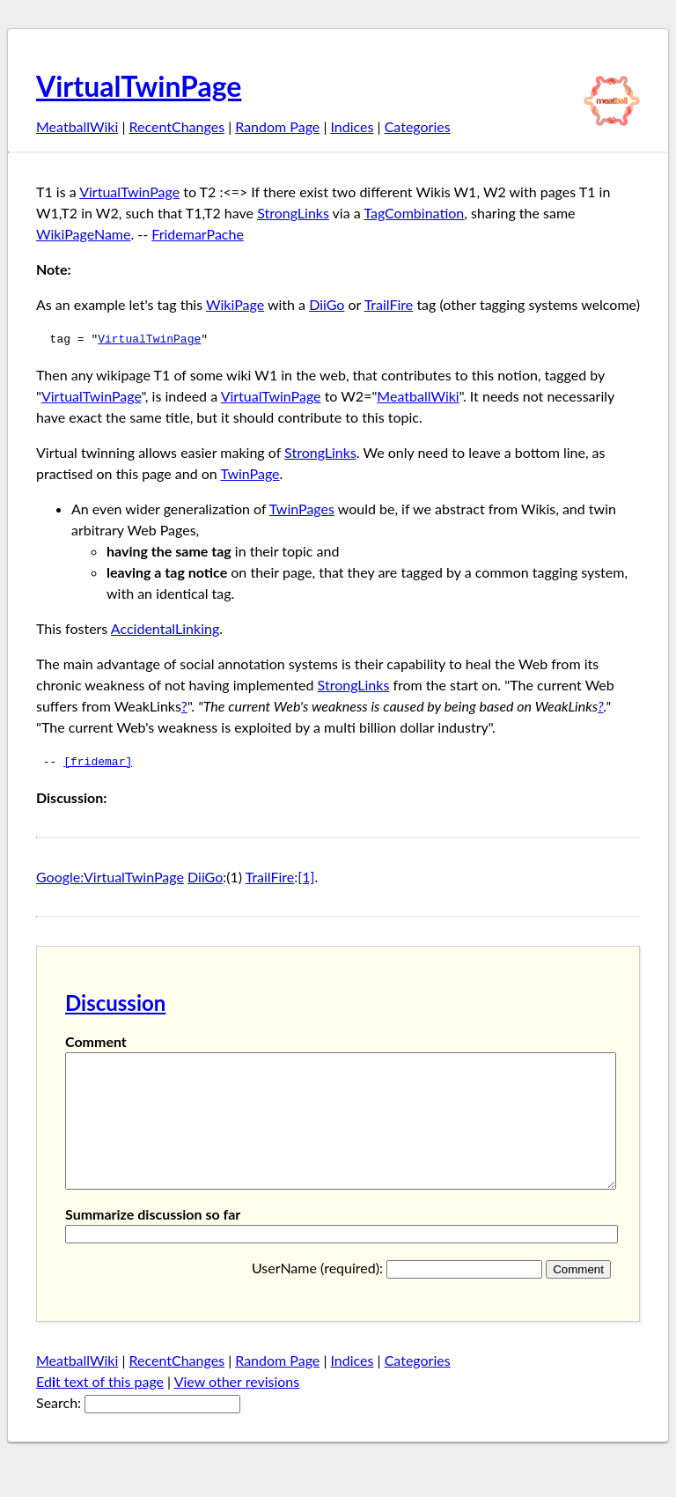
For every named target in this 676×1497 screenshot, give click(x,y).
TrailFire (389, 304)
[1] (306, 876)
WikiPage (235, 304)
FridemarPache (197, 233)
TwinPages (301, 508)
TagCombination (414, 212)
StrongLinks (293, 212)
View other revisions (237, 1407)
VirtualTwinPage (138, 86)
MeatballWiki (77, 126)
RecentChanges (177, 126)
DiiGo (326, 304)
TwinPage (249, 473)
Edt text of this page (100, 1407)
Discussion (115, 1002)
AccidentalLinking (165, 628)
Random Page (277, 126)
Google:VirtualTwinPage (110, 876)
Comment (96, 1041)
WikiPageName (83, 233)
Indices (351, 126)
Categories (418, 126)
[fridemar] (97, 763)
